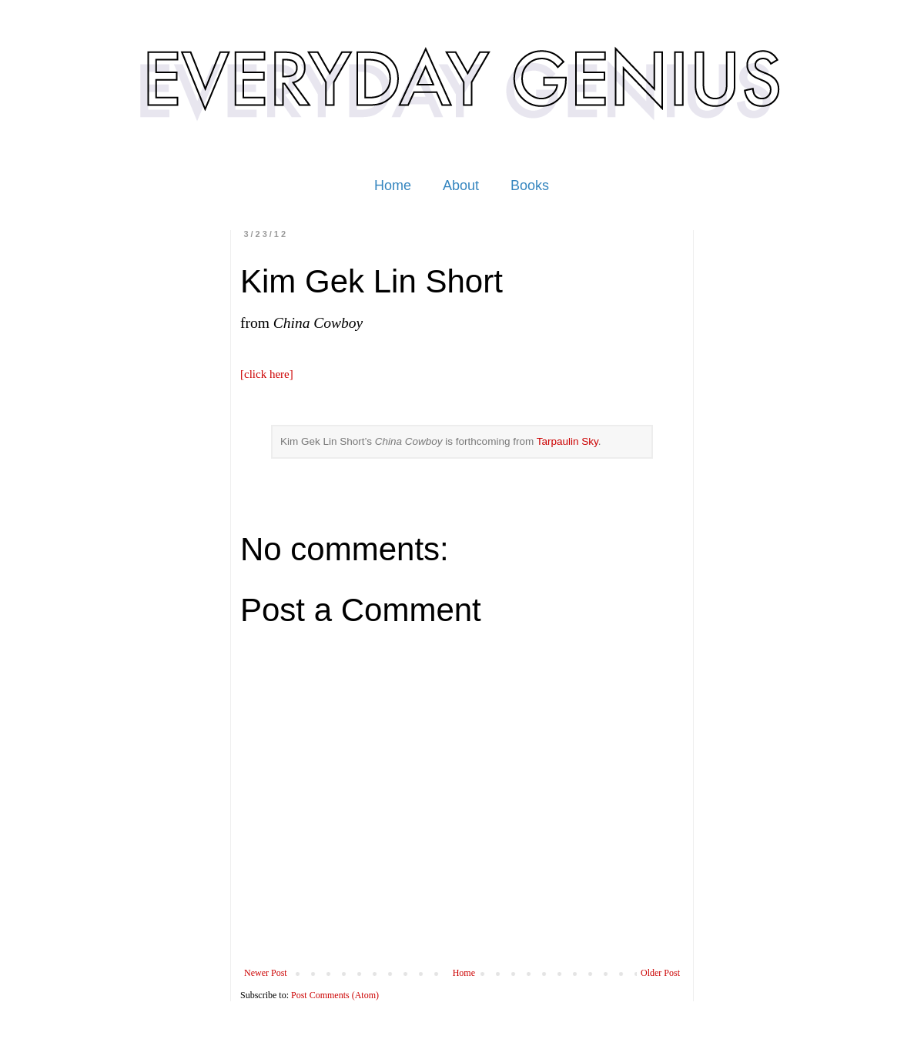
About (461, 185)
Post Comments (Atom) (335, 995)
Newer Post (265, 972)
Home (392, 185)
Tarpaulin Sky (567, 441)
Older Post (660, 972)
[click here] (266, 374)
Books (530, 185)
